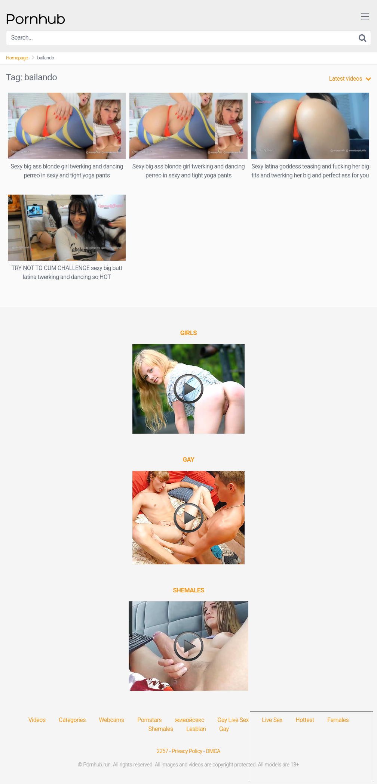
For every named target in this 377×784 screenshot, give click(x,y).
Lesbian (196, 728)
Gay (224, 728)
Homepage (17, 58)
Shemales (160, 728)
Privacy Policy (187, 751)
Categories (72, 719)
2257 (162, 751)
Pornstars (149, 719)
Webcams (111, 719)
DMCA (213, 751)
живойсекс (189, 719)
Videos (37, 719)
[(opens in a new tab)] (188, 333)
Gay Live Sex (233, 719)
